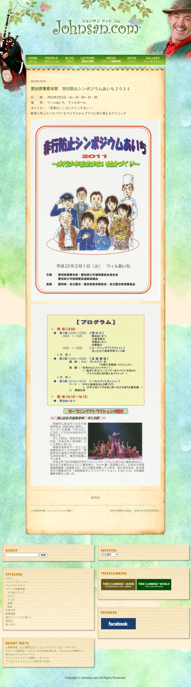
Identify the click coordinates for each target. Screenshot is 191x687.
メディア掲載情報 (15, 589)
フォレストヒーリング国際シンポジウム (27, 657)
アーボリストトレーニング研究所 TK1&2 (28, 661)
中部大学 (10, 610)
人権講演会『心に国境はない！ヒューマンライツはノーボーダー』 (42, 647)
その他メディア (15, 592)
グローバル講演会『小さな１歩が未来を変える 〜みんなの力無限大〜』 (46, 650)
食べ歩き (10, 624)
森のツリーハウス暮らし (19, 617)
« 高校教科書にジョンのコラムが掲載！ (52, 510)
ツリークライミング (16, 582)
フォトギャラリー (15, 585)
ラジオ (11, 599)
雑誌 (9, 606)
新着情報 (10, 613)
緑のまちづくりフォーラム (20, 654)
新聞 (9, 603)
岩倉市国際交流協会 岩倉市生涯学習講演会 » (135, 510)
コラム (9, 578)
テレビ (11, 596)
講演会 (95, 497)
